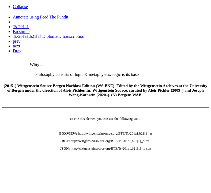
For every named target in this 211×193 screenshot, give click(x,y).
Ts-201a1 (21, 26)
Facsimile (21, 31)
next (16, 46)
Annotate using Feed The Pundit (40, 17)
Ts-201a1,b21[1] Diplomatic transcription (48, 36)
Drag (17, 51)
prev (16, 41)
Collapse (20, 6)
